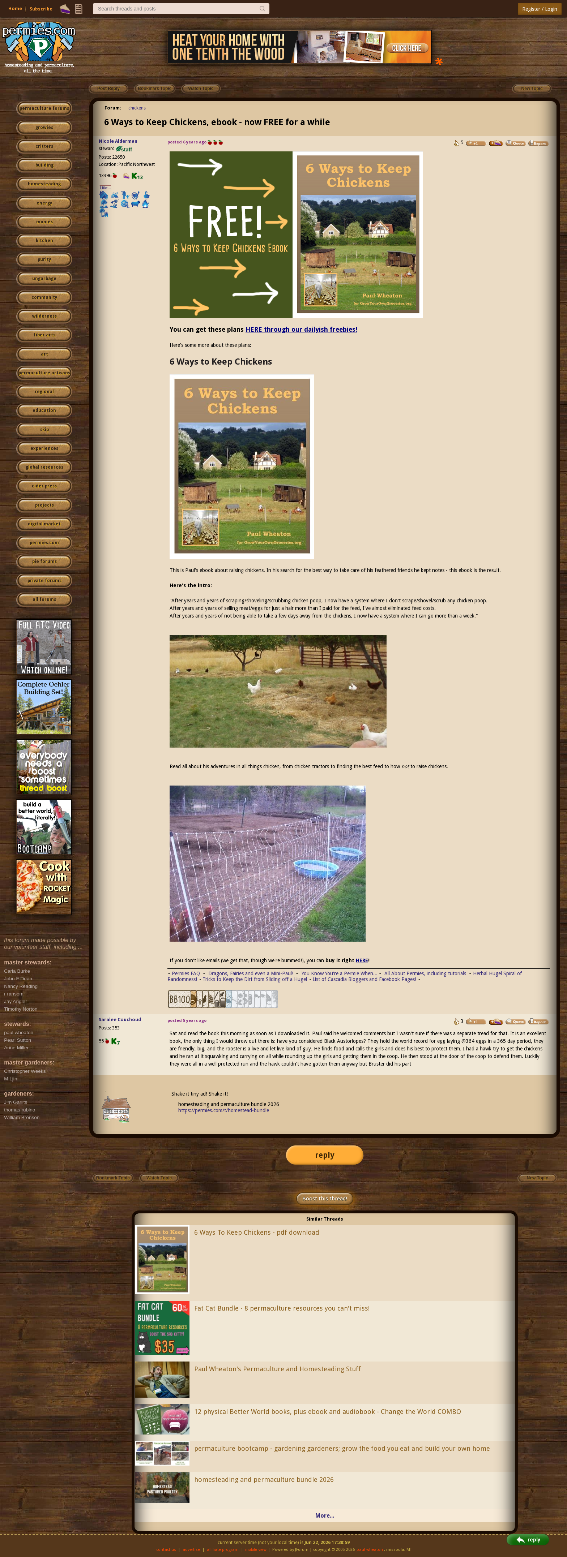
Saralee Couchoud (120, 1019)
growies (44, 127)
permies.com (44, 542)
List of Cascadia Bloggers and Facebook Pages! (364, 979)
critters (44, 146)
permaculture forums (44, 108)
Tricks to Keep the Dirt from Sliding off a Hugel (254, 979)
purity (44, 259)
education (44, 410)
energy (44, 203)
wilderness (44, 316)
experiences (44, 448)
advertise (191, 1549)
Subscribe (41, 9)
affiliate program (223, 1549)
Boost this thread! (324, 1198)
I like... (105, 188)
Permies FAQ (186, 973)
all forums (44, 599)
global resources (44, 467)
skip (44, 429)
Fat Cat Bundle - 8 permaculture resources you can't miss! (282, 1308)
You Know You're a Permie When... (340, 973)
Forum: (113, 108)
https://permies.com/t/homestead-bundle (223, 1110)
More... (324, 1515)
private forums (44, 580)
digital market (44, 523)
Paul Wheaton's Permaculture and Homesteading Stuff (277, 1369)
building (44, 165)
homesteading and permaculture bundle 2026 (264, 1479)
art (44, 354)
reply (324, 1155)
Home (15, 8)
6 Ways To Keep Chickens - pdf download (256, 1232)
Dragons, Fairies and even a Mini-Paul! (250, 973)
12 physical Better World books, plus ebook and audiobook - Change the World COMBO (327, 1411)
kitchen (44, 240)
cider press (44, 486)
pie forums (44, 561)
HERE (362, 960)
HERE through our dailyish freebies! (301, 329)
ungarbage (44, 278)
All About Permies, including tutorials (426, 973)
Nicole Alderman (118, 141)
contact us (166, 1549)
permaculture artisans (44, 372)
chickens (137, 108)
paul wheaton (370, 1549)
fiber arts (44, 334)
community (44, 297)
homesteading (44, 183)
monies (44, 221)
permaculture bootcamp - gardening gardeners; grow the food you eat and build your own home (342, 1448)
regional (44, 391)
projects (44, 505)
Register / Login (539, 9)
